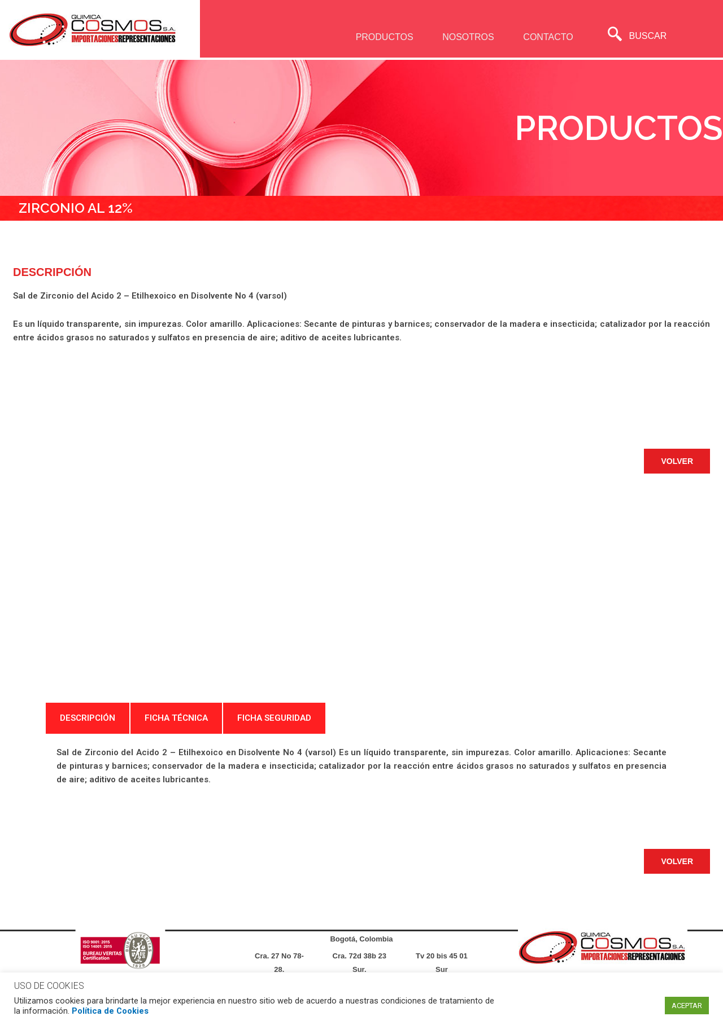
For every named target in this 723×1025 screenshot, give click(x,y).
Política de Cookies (110, 1011)
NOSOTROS (465, 37)
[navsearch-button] (615, 35)
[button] (677, 461)
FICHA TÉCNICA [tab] (176, 718)
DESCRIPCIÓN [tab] (87, 718)
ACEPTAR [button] (687, 1005)
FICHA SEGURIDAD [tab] (274, 718)
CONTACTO (545, 37)
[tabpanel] (361, 766)
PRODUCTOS (381, 37)
